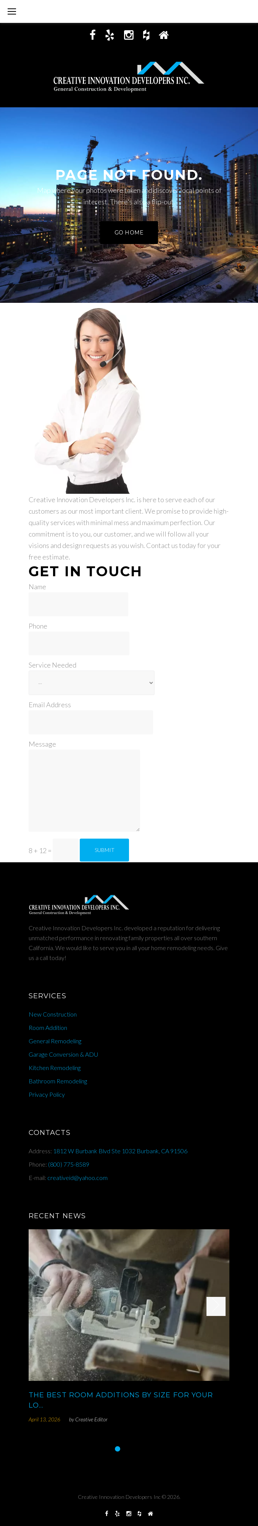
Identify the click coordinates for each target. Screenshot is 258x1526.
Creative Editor (91, 1419)
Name (37, 586)
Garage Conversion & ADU (63, 1054)
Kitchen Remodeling (55, 1067)
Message (42, 744)
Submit (104, 850)
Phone (38, 626)
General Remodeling (55, 1040)
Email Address (50, 704)
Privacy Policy (47, 1094)
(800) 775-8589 (68, 1164)
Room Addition (48, 1027)
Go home (128, 232)
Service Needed (52, 665)
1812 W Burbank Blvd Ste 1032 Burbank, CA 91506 (120, 1150)
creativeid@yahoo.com (77, 1177)
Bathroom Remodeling (58, 1081)
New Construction (53, 1014)
